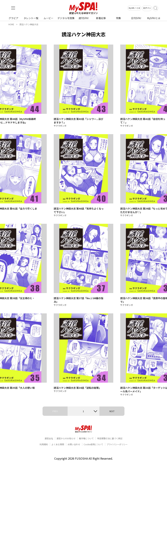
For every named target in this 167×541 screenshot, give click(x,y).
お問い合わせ (74, 444)
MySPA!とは (153, 18)
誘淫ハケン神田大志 (28, 24)
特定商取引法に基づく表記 (109, 438)
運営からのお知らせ (66, 438)
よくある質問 (57, 444)
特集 (118, 18)
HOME (11, 24)
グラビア (13, 18)
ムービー (48, 18)
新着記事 (101, 18)
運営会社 (49, 438)
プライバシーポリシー (117, 444)
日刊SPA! (136, 18)
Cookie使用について (93, 444)
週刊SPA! (84, 18)
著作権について (86, 438)
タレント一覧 (31, 18)
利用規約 (44, 444)
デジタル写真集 (66, 18)
